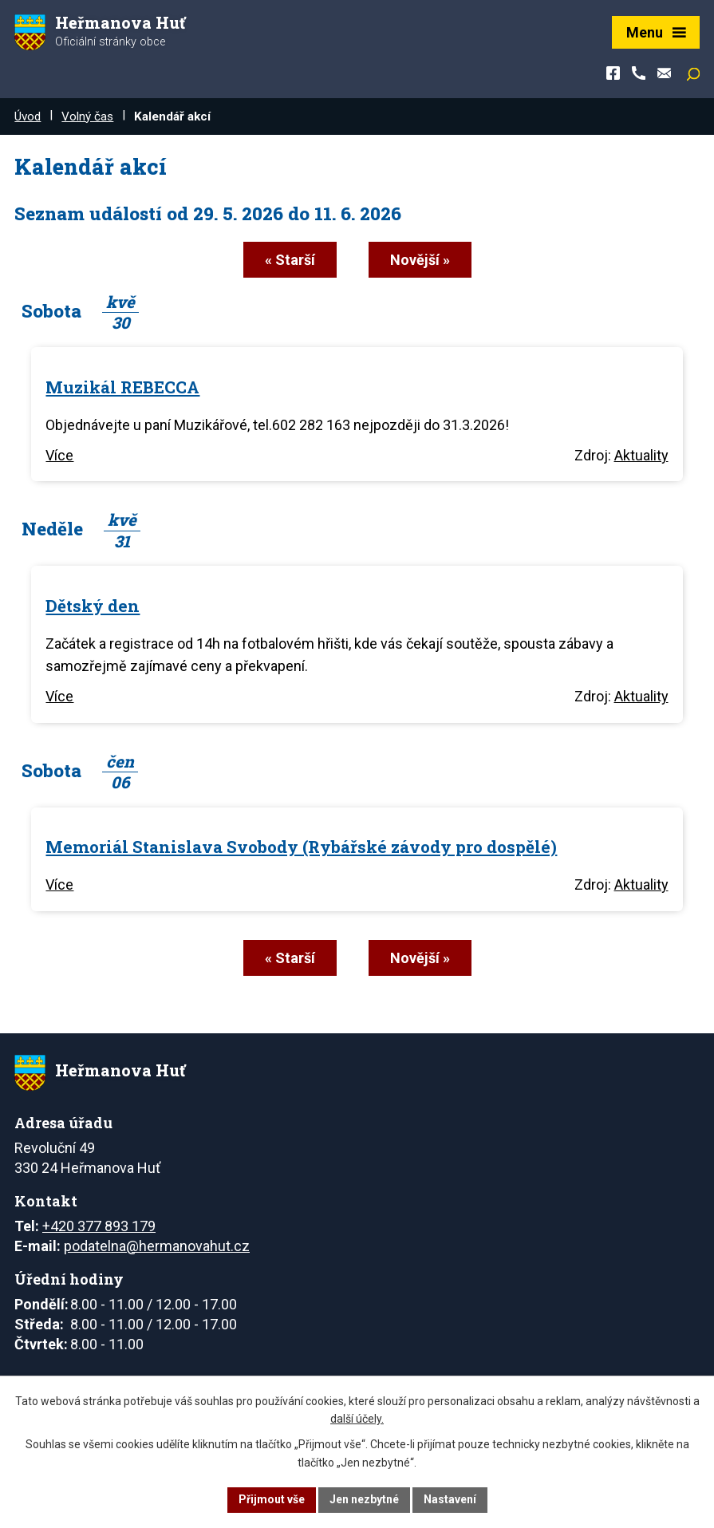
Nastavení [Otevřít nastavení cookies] (450, 1499)
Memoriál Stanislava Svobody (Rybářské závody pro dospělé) (301, 846)
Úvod (27, 116)
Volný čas (87, 116)
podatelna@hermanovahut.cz (157, 1246)
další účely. (357, 1419)
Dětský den (92, 605)
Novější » (420, 259)
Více (59, 455)
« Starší (290, 259)
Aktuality (641, 455)
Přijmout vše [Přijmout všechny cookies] (272, 1499)
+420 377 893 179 (99, 1226)
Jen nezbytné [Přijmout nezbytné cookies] (364, 1499)
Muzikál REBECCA (122, 387)
